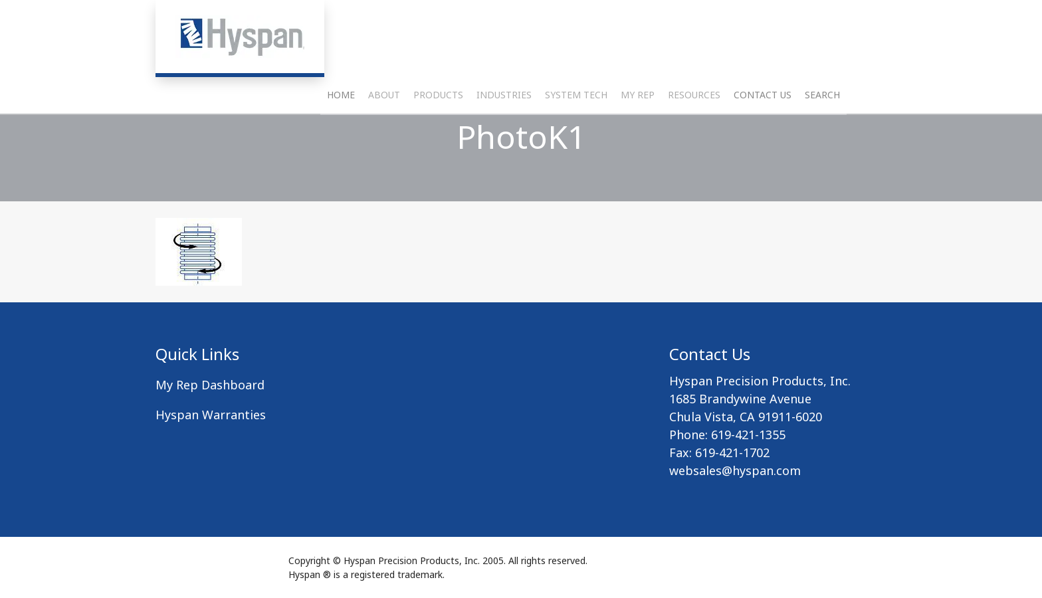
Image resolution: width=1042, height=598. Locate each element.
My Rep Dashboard (210, 385)
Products (438, 130)
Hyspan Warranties (211, 415)
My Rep (638, 130)
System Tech (576, 130)
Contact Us (762, 130)
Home (341, 130)
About (384, 130)
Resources (694, 130)
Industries (504, 130)
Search (822, 130)
